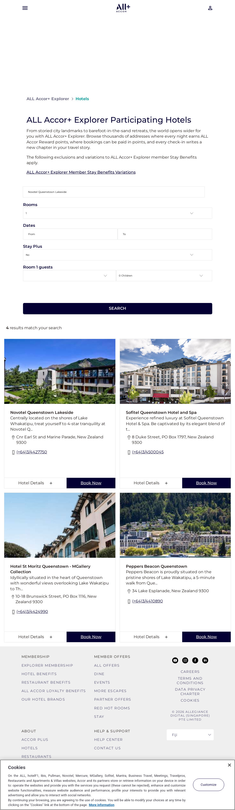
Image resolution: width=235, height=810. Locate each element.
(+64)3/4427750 (28, 452)
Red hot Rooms (112, 708)
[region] (117, 785)
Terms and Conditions (190, 680)
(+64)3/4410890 (144, 601)
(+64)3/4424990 (29, 612)
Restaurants (37, 756)
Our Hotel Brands (43, 699)
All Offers (107, 665)
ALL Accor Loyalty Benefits (54, 691)
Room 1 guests (38, 267)
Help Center (108, 739)
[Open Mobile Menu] (25, 7)
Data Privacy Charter (190, 691)
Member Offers (112, 656)
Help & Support (112, 731)
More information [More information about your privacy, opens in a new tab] (101, 805)
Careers (190, 671)
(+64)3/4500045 (145, 452)
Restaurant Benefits (46, 682)
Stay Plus (32, 246)
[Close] (229, 765)
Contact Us (107, 748)
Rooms (30, 204)
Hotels (30, 748)
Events (102, 682)
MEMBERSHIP (36, 656)
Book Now (91, 483)
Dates (29, 225)
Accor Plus (35, 739)
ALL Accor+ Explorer (48, 98)
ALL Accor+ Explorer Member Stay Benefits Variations (81, 172)
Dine (99, 674)
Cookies (190, 700)
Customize (208, 785)
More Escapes (110, 691)
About (29, 731)
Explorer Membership (47, 665)
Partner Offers (112, 699)
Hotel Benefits (39, 674)
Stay (99, 716)
